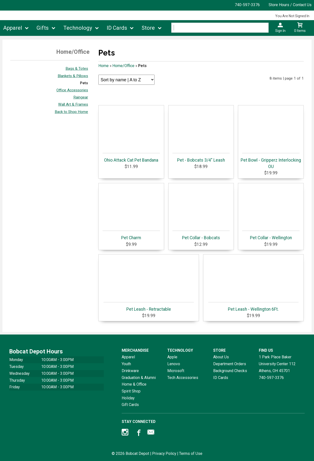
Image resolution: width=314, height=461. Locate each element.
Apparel (12, 28)
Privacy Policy (164, 453)
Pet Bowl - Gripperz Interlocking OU (271, 161)
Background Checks (230, 370)
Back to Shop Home (71, 112)
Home (103, 65)
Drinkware (130, 370)
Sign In (280, 31)
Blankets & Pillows (73, 76)
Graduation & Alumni (139, 377)
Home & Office (134, 384)
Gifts (43, 28)
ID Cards (117, 28)
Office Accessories (72, 90)
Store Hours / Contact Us (290, 4)
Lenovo (173, 364)
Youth (126, 364)
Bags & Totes (76, 68)
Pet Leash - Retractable (149, 307)
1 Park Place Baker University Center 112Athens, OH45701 (277, 364)
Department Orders (229, 364)
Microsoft (175, 370)
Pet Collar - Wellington (271, 235)
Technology (77, 28)
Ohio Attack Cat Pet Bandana (131, 158)
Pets (84, 83)
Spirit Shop (131, 391)
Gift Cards (130, 404)
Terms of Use (190, 453)
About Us (221, 357)
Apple (172, 357)
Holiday (128, 398)
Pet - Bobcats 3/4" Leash (201, 158)
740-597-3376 (247, 4)
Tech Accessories (182, 377)
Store (148, 28)
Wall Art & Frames (73, 104)
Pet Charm (131, 235)
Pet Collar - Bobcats (201, 235)
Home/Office (123, 65)
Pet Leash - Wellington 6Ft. (253, 307)
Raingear (80, 97)
